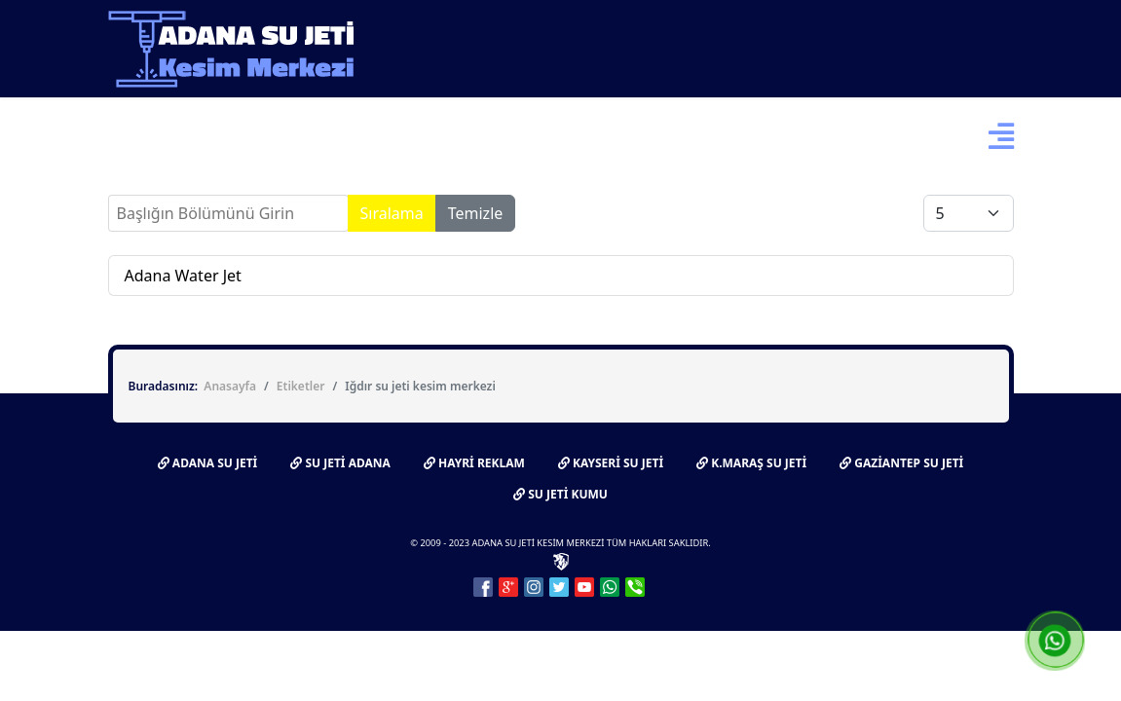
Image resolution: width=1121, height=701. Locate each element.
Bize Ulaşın (705, 136)
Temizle (476, 213)
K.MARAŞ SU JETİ (751, 463)
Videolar (604, 136)
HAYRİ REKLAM (474, 463)
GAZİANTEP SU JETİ (901, 463)
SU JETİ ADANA (340, 463)
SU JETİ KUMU (560, 494)
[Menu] (1001, 136)
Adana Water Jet (183, 275)
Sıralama (392, 213)
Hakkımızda (395, 136)
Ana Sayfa (143, 136)
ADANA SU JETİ (208, 463)
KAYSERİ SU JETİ (610, 463)
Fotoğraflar (506, 136)
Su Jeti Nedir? (257, 136)
